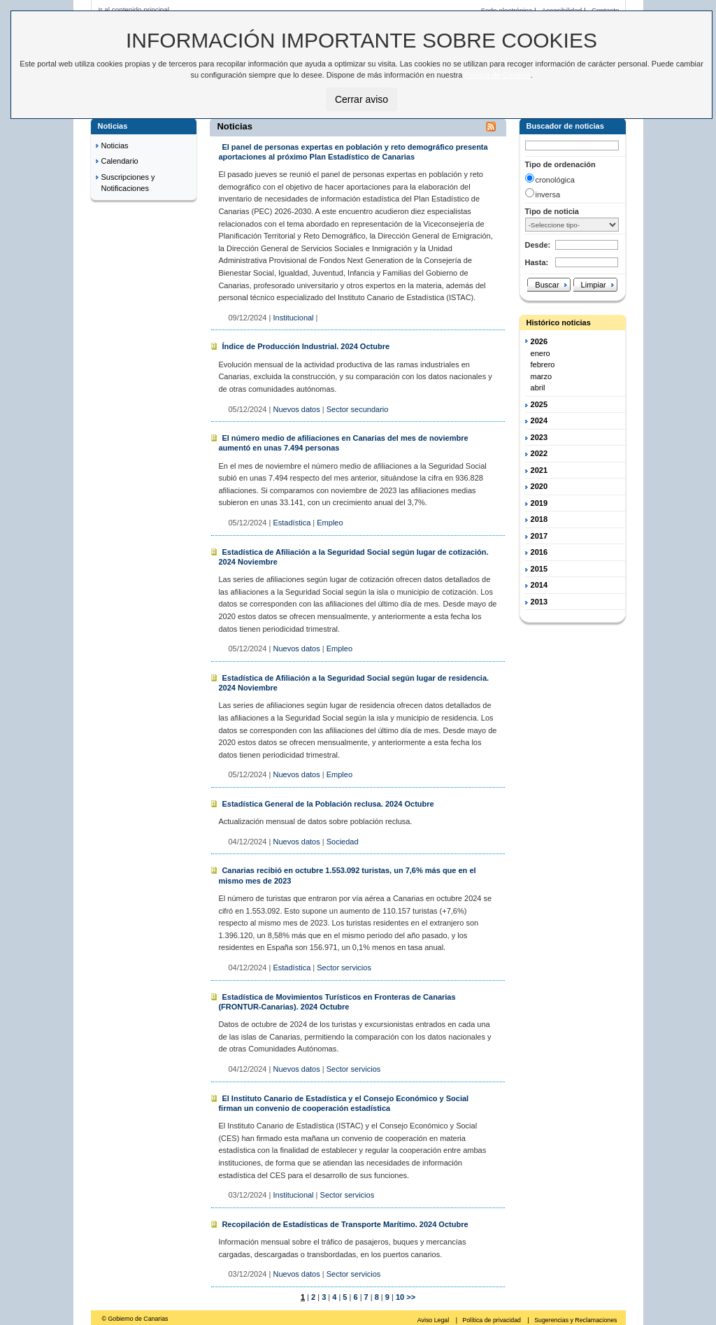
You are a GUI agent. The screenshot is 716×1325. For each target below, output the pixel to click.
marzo (541, 376)
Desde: (538, 245)
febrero (543, 364)
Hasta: (537, 262)
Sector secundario (358, 409)
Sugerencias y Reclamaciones (575, 1320)
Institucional (293, 317)
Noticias (115, 145)
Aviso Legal (434, 1320)
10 (399, 1297)
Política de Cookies (497, 75)
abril (538, 387)
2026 (539, 341)
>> (410, 1297)
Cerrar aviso (361, 99)
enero (540, 353)
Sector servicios (344, 967)
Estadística (291, 522)
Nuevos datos (296, 409)
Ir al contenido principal (134, 9)
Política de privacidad (492, 1320)
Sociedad (343, 841)
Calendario (119, 161)
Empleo (330, 522)
